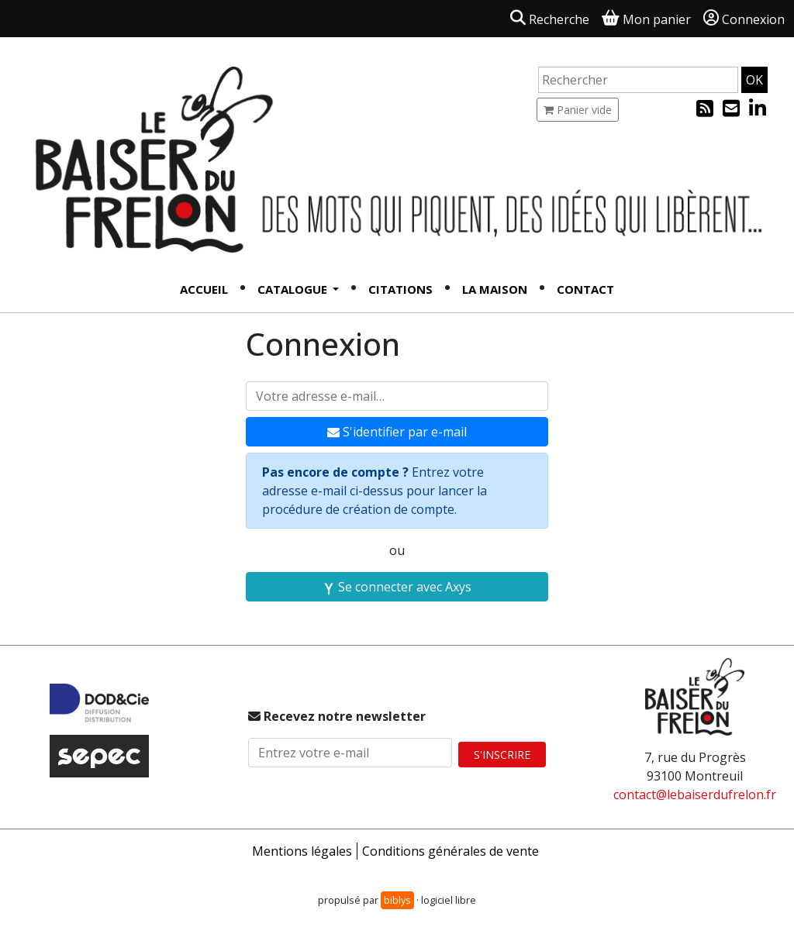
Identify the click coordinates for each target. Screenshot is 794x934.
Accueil (204, 289)
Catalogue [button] (293, 289)
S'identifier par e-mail (397, 431)
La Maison (494, 289)
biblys (397, 900)
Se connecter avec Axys (397, 586)
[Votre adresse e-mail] (397, 396)
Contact (585, 289)
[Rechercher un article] (638, 80)
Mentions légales (302, 851)
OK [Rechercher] (754, 79)
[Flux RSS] (706, 110)
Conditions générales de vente (450, 851)
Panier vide (578, 109)
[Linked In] (757, 110)
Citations (400, 289)
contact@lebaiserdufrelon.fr (694, 794)
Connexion (744, 19)
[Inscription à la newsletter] (733, 110)
